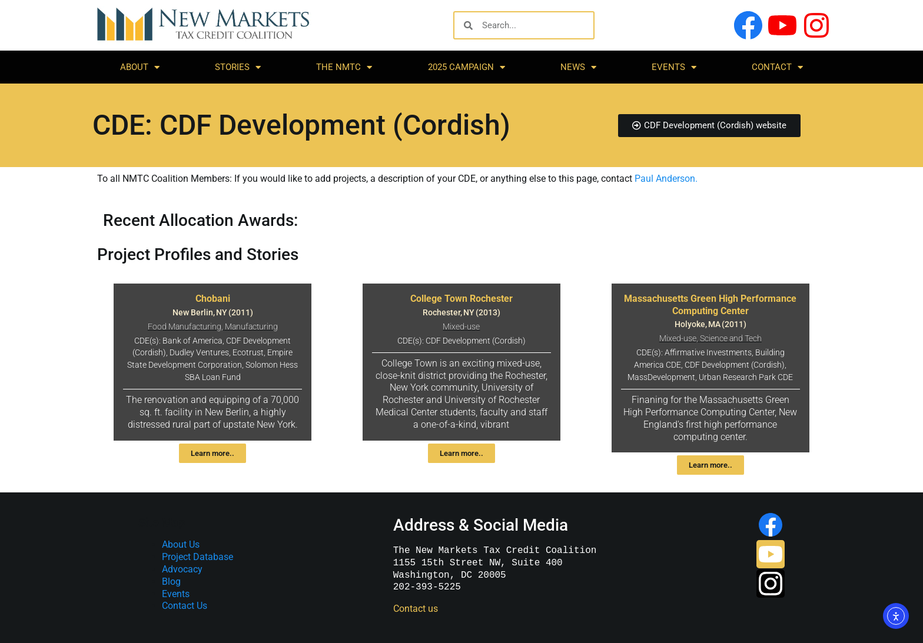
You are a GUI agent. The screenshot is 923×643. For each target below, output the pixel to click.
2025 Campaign (466, 67)
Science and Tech (731, 339)
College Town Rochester (461, 298)
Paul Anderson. (666, 178)
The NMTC (344, 67)
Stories (238, 67)
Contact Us (184, 605)
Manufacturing (251, 327)
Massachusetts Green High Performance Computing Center (710, 304)
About (140, 67)
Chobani (212, 298)
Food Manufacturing (184, 327)
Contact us (415, 608)
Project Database (197, 556)
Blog (171, 581)
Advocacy (182, 569)
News (578, 67)
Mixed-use (461, 327)
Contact (777, 67)
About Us (181, 544)
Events (674, 67)
